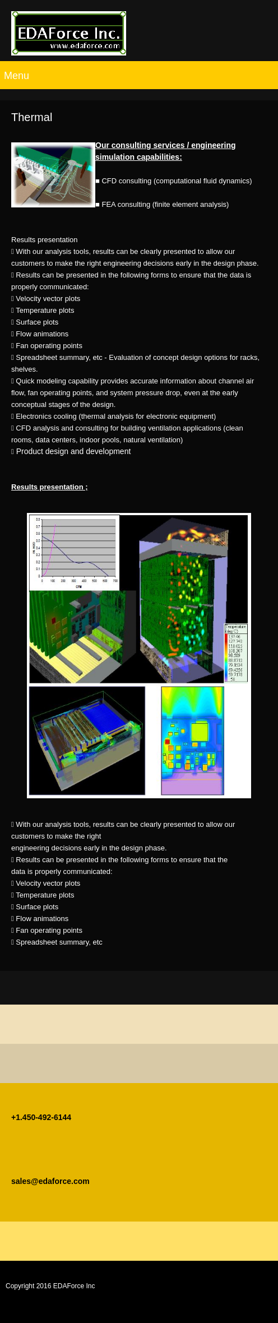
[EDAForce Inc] (68, 33)
